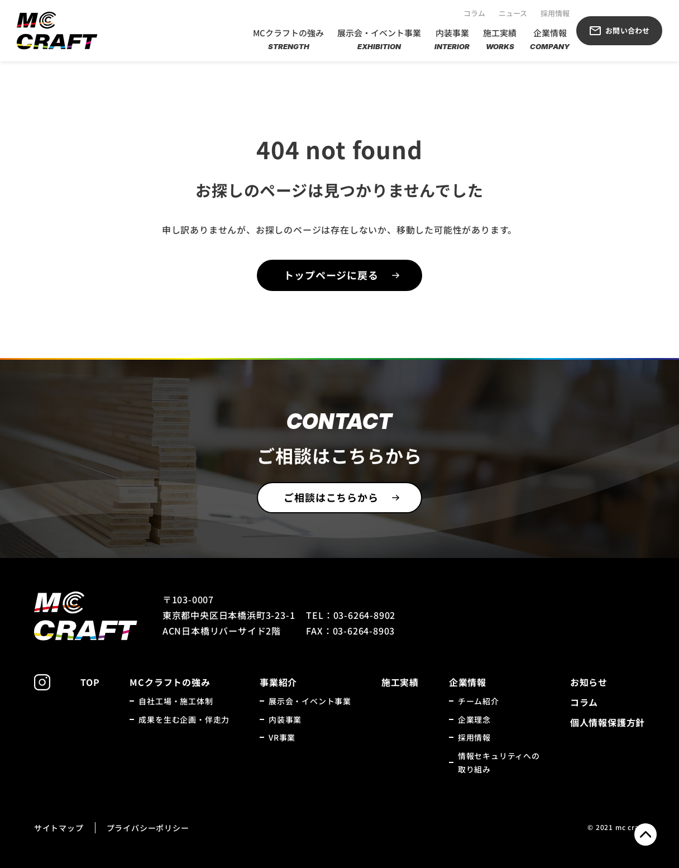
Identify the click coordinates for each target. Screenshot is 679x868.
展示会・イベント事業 (379, 40)
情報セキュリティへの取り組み (499, 762)
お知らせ (589, 682)
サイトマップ (59, 827)
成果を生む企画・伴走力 (183, 719)
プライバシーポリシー (148, 827)
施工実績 (500, 40)
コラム (474, 13)
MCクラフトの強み (288, 40)
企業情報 (550, 40)
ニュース (513, 13)
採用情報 (555, 13)
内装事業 (452, 40)
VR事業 (282, 737)
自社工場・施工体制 (175, 701)
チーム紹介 (478, 701)
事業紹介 (278, 682)
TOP (89, 682)
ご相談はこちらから (331, 497)
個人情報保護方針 (607, 722)
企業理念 (474, 719)
